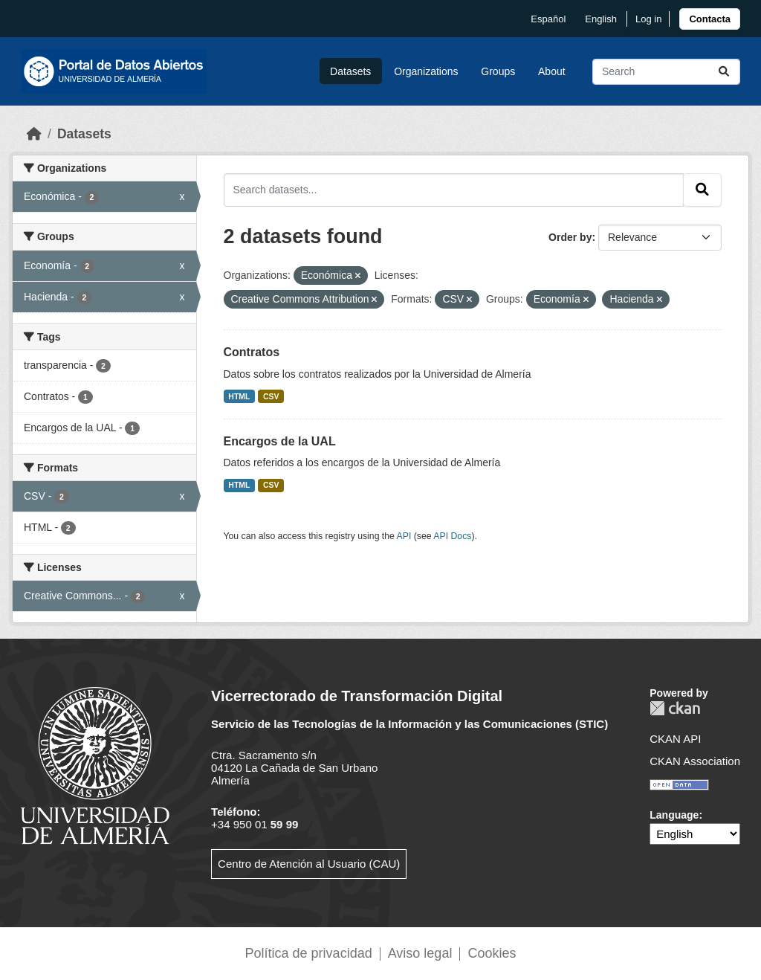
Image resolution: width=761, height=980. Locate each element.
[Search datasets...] (666, 72)
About (552, 71)
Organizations (426, 71)
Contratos (252, 352)
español (548, 19)
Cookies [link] (491, 953)
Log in (648, 19)
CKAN (675, 708)
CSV (271, 396)
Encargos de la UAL (280, 441)
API (404, 536)
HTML (239, 396)
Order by (570, 237)
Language (674, 815)
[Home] (34, 133)
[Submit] (724, 72)
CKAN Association (695, 761)
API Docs (452, 536)
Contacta (710, 19)
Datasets (350, 71)
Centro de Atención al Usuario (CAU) (309, 863)
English (601, 19)
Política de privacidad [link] (308, 953)
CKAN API (675, 738)
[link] (709, 19)
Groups (498, 71)
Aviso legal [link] (420, 953)
